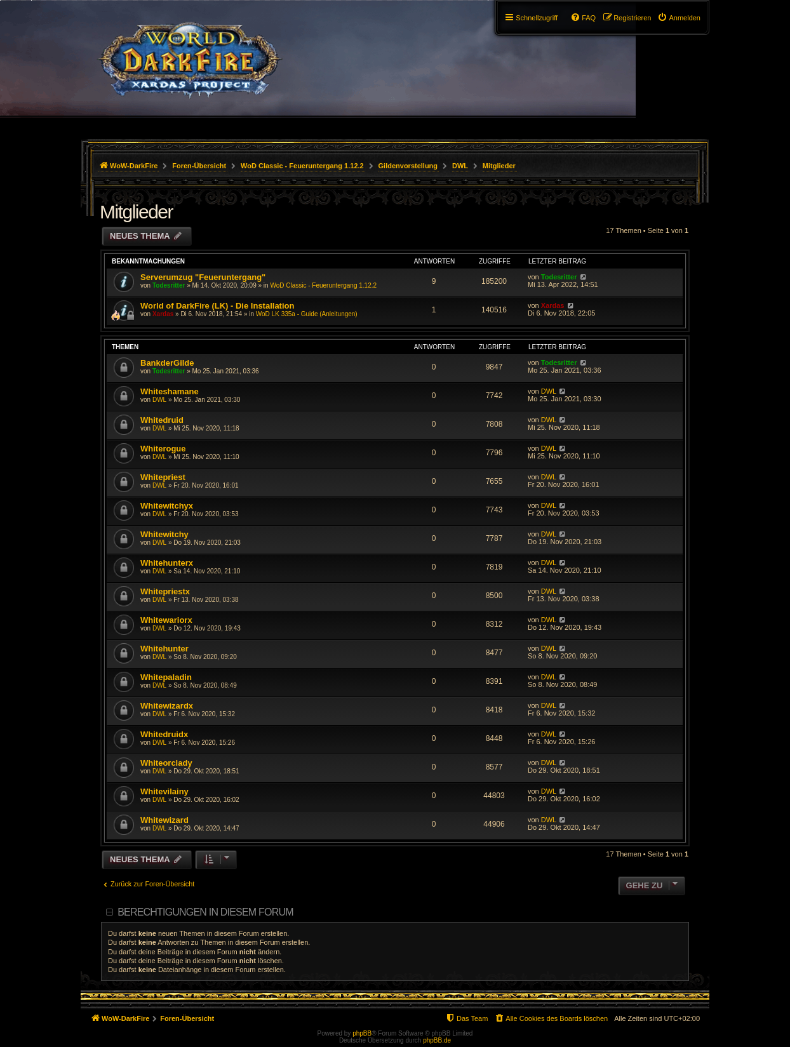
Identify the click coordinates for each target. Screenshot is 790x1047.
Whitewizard (164, 820)
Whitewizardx (166, 705)
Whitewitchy (164, 534)
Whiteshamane (169, 391)
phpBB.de (437, 1040)
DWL (159, 399)
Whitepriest (162, 477)
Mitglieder (136, 211)
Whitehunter (164, 648)
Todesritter (168, 285)
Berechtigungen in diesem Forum (205, 912)
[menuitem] (678, 17)
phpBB (362, 1033)
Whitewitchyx (166, 505)
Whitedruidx (164, 734)
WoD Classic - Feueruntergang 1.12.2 (323, 285)
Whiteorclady (166, 763)
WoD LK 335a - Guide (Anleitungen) (307, 313)
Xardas (162, 313)
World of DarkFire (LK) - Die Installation (217, 305)
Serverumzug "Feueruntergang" (202, 277)
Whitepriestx (165, 591)
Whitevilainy (164, 791)
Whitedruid (162, 420)
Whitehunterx (166, 563)
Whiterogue (163, 448)
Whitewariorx (166, 620)
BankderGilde (167, 363)
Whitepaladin (166, 677)
